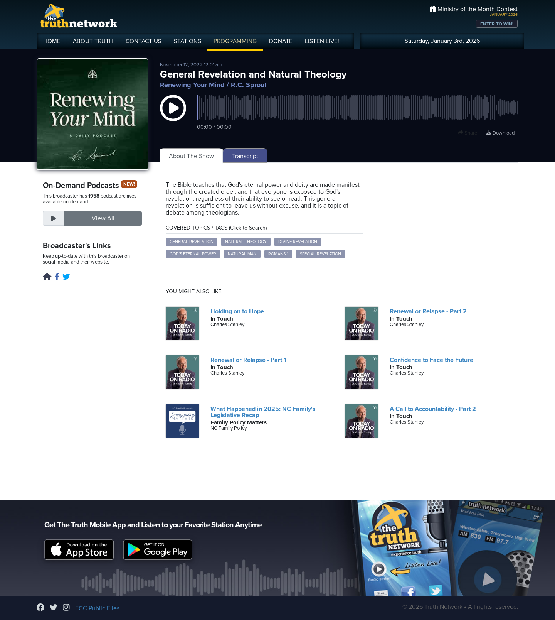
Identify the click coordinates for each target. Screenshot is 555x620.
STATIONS (187, 41)
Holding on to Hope (237, 311)
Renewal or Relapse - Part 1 (248, 360)
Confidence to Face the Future (431, 360)
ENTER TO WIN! (496, 24)
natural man (242, 254)
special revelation (320, 254)
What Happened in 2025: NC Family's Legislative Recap (263, 412)
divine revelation (297, 241)
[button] (173, 116)
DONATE (281, 41)
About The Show (191, 156)
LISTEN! (322, 41)
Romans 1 (278, 254)
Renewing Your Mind (192, 85)
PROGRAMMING (235, 41)
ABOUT (93, 41)
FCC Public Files (97, 608)
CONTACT (143, 41)
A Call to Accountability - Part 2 (433, 409)
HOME (52, 41)
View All (103, 218)
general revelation (192, 241)
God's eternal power (193, 254)
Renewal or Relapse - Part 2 (428, 311)
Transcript (245, 156)
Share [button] (467, 133)
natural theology (246, 241)
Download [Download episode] (500, 133)
